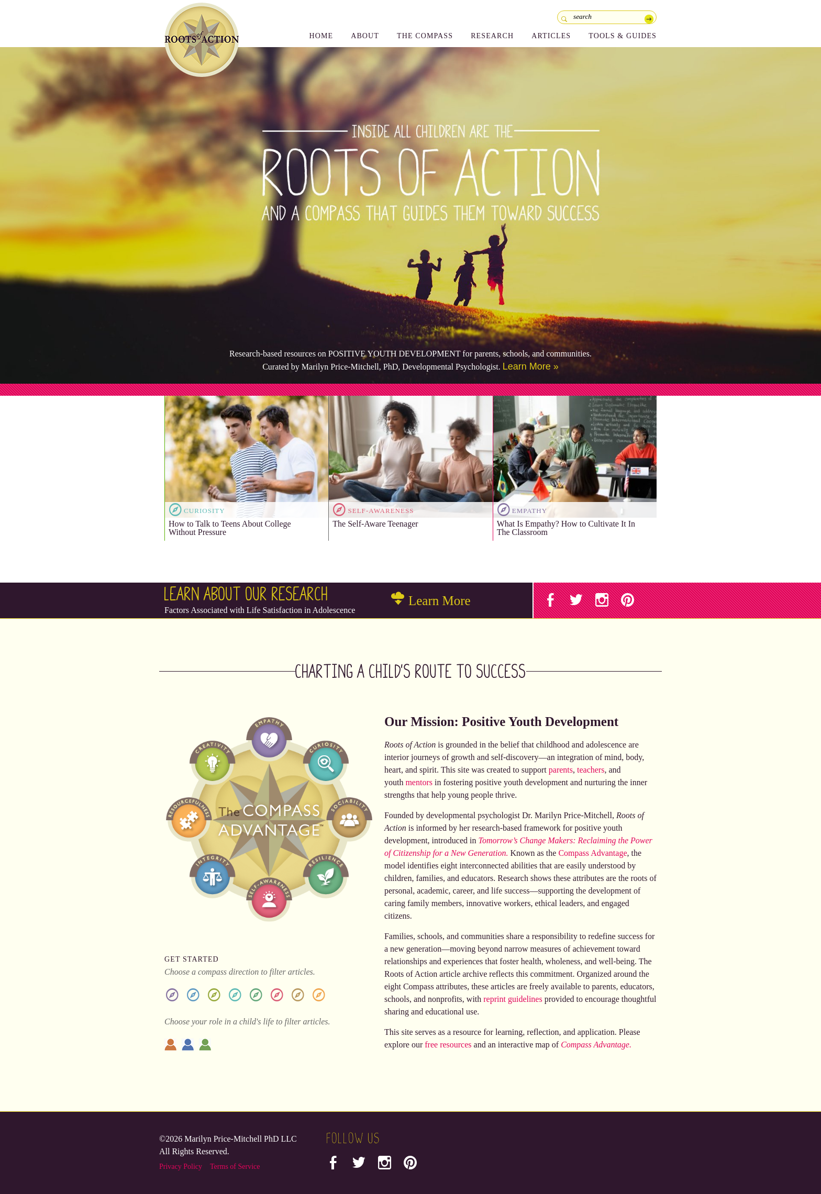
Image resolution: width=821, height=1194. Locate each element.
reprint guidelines (512, 999)
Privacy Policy (180, 1166)
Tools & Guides (623, 36)
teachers (590, 769)
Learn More (431, 600)
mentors (418, 782)
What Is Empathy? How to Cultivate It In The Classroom (566, 528)
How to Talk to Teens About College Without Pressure (230, 528)
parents (561, 769)
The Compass (425, 36)
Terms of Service (235, 1166)
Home (321, 36)
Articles (551, 36)
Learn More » (531, 366)
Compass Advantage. (596, 1044)
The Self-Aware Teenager (375, 523)
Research (492, 36)
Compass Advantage (592, 853)
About (365, 36)
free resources (448, 1044)
